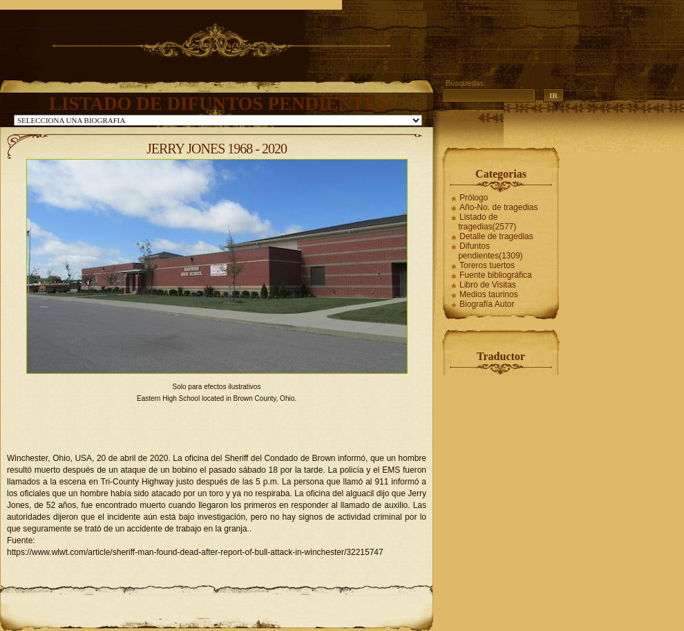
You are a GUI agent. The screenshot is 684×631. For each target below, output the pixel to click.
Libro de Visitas (487, 285)
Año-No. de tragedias (498, 207)
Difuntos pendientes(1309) (490, 251)
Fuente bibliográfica (495, 275)
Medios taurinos (488, 294)
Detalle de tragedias (496, 236)
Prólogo (473, 198)
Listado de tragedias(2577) (487, 222)
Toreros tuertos (487, 265)
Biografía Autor (486, 304)
